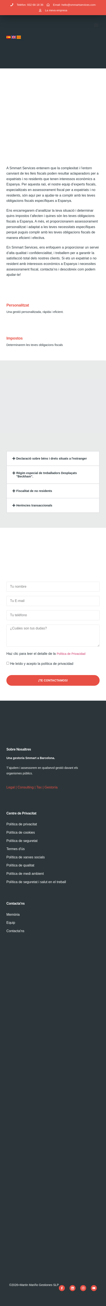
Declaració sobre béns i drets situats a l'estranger (51, 458)
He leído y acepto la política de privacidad (41, 663)
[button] (96, 25)
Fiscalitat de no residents (34, 491)
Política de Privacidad (71, 653)
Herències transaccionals (34, 505)
